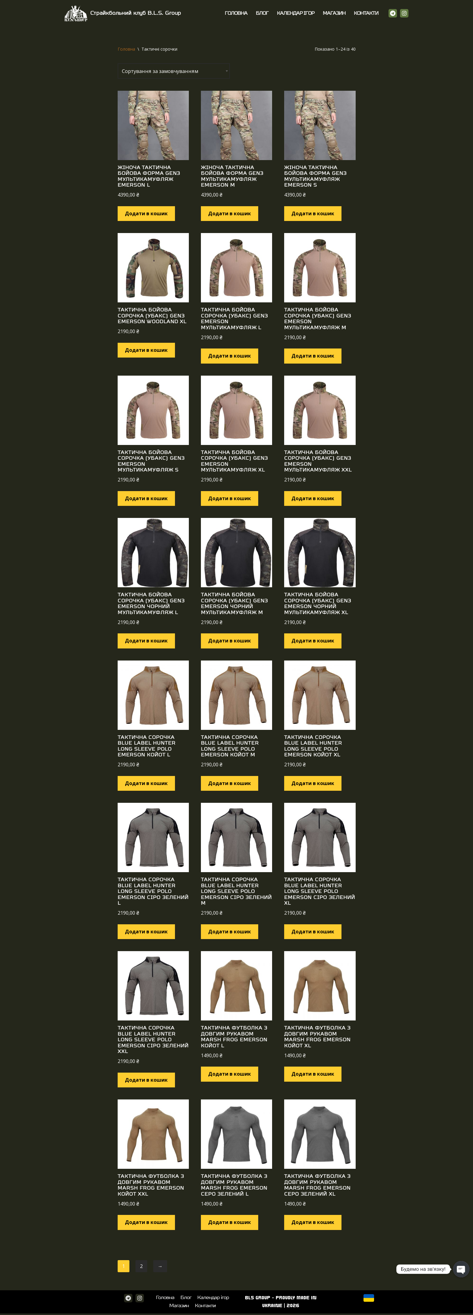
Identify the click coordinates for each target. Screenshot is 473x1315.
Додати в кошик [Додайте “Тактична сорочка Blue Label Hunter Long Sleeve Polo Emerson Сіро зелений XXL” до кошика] (146, 1080)
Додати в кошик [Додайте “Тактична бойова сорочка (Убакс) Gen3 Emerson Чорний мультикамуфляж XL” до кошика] (312, 641)
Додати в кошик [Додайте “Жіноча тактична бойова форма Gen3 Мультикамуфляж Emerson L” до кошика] (146, 213)
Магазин (334, 13)
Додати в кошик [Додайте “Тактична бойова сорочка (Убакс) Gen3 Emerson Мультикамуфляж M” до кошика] (312, 356)
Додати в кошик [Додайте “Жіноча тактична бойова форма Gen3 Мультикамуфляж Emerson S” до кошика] (312, 213)
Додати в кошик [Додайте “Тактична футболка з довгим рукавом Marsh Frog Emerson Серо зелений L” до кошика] (229, 1223)
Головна (236, 13)
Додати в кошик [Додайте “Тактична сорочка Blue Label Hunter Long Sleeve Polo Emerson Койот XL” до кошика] (312, 783)
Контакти (366, 13)
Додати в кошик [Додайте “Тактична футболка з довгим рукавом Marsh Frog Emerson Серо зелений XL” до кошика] (312, 1223)
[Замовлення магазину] (175, 71)
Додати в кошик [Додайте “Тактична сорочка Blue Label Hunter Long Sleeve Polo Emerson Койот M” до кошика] (229, 783)
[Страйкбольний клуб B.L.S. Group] (123, 13)
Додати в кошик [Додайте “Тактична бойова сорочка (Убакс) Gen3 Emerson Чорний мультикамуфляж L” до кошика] (146, 641)
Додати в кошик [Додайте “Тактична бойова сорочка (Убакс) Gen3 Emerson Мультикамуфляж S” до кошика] (146, 498)
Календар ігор (296, 13)
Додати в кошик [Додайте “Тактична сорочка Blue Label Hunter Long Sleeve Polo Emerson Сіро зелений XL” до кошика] (312, 932)
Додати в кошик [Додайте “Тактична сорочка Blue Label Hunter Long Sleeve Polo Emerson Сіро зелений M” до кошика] (229, 932)
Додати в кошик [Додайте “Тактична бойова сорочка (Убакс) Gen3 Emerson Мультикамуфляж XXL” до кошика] (312, 498)
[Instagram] (404, 13)
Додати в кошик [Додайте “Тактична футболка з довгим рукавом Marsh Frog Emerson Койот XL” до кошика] (312, 1074)
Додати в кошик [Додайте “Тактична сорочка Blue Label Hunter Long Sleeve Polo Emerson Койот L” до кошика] (146, 783)
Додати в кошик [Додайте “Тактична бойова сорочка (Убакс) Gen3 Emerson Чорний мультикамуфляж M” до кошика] (229, 641)
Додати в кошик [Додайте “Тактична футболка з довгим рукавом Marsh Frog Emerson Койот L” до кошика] (229, 1074)
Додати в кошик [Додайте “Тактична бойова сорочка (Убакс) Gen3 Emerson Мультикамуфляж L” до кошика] (229, 356)
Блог (262, 13)
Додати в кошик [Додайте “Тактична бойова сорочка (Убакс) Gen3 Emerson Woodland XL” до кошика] (146, 350)
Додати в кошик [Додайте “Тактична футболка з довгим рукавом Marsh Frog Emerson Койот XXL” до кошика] (146, 1223)
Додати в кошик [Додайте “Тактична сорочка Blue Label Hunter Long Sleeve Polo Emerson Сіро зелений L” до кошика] (146, 932)
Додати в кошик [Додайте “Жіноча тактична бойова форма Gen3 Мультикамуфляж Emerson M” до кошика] (229, 213)
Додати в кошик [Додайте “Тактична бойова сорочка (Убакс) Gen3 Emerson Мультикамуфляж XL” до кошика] (229, 498)
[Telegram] (393, 13)
